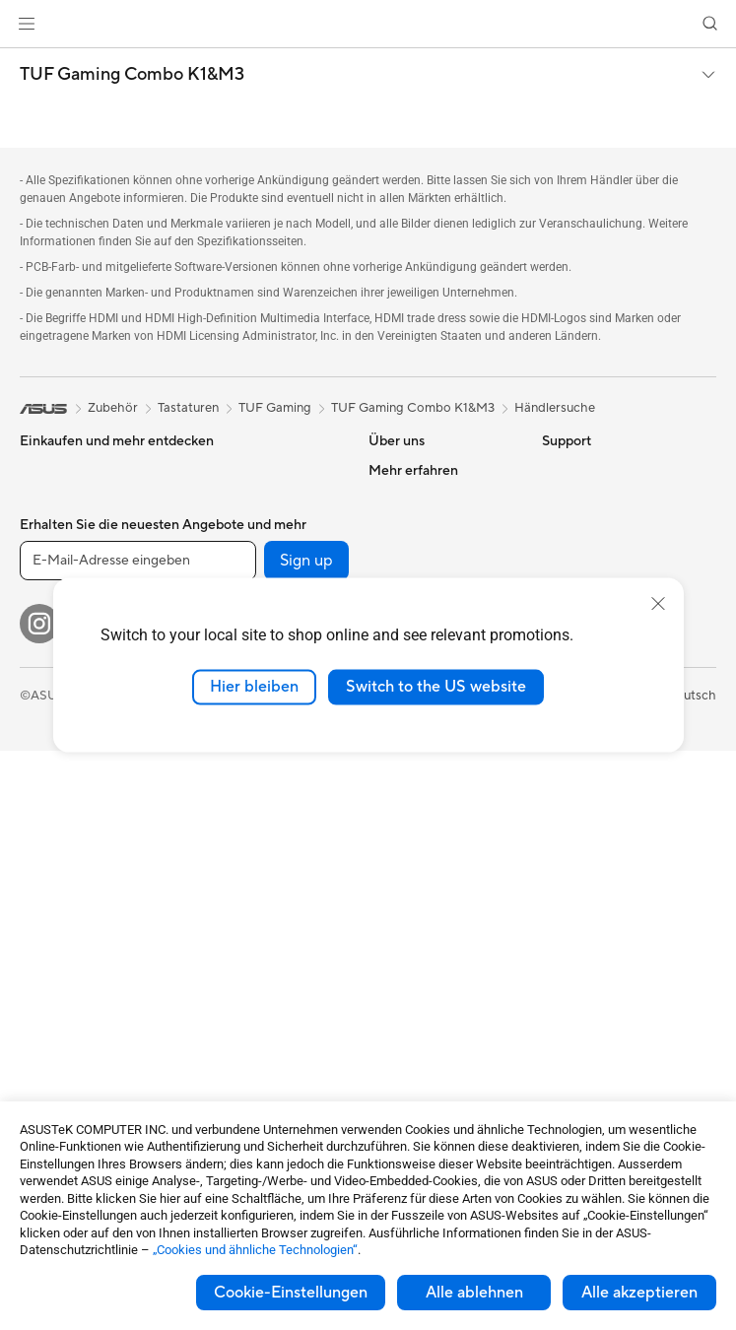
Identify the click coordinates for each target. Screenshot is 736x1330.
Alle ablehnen (474, 1292)
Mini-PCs (46, 916)
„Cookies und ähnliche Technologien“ (255, 1249)
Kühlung (214, 470)
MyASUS (395, 1050)
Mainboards (55, 992)
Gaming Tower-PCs (76, 857)
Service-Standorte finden (441, 812)
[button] (26, 24)
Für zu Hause (57, 560)
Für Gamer (50, 679)
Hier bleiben (254, 687)
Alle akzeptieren (639, 1292)
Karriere (392, 499)
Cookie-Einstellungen (291, 1292)
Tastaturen (220, 813)
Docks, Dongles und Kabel (266, 1035)
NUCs (37, 887)
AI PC (558, 559)
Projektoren (54, 768)
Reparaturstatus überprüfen (415, 774)
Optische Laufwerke (248, 558)
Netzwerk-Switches (247, 753)
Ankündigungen (413, 529)
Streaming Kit (230, 901)
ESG (555, 470)
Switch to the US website (436, 687)
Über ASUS (401, 470)
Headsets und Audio (248, 872)
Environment (579, 499)
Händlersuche (554, 408)
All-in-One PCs (62, 798)
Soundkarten (227, 529)
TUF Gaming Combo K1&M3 (132, 75)
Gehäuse (45, 1051)
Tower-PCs (52, 827)
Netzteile (216, 499)
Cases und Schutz (242, 976)
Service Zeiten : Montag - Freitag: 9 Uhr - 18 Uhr (441, 953)
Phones (41, 500)
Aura (555, 796)
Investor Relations (421, 558)
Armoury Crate (586, 766)
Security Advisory (420, 991)
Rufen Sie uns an (415, 916)
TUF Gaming (274, 408)
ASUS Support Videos (433, 1021)
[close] (658, 604)
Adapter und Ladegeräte (261, 1006)
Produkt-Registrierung (434, 841)
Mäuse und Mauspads (253, 842)
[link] (368, 24)
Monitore (47, 739)
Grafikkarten (56, 1022)
